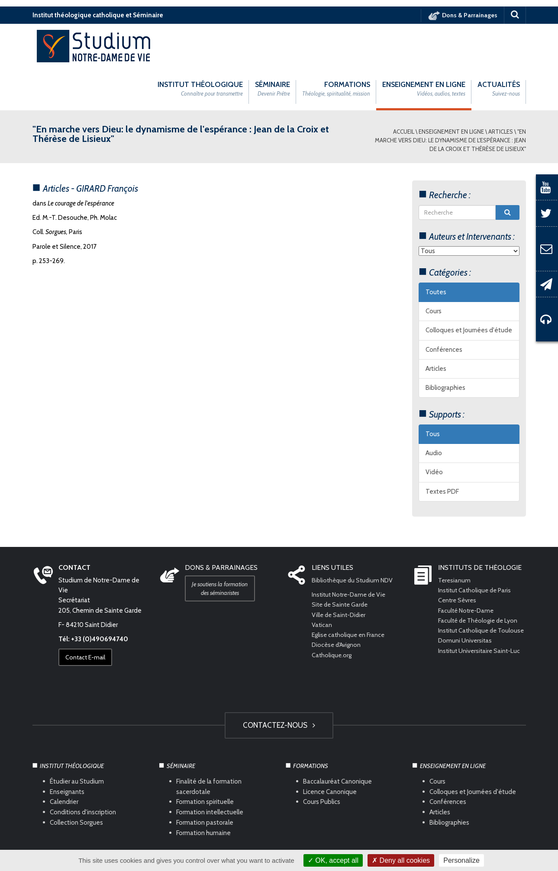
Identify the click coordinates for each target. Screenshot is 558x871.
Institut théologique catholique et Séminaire (97, 15)
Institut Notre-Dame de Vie (351, 552)
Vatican (322, 581)
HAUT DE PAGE (279, 822)
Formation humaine (203, 790)
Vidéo (434, 429)
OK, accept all (333, 860)
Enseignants (67, 748)
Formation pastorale (204, 780)
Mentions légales (199, 845)
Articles (500, 88)
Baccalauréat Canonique (337, 738)
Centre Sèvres (458, 557)
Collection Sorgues (76, 780)
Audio (434, 410)
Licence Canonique (330, 748)
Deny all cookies (401, 860)
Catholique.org (333, 612)
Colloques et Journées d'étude (469, 287)
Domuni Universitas (465, 607)
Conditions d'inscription (83, 769)
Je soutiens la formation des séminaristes (222, 545)
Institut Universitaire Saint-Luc (480, 617)
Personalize (461, 860)
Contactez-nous (279, 682)
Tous (433, 391)
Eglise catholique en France (350, 592)
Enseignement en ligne (451, 88)
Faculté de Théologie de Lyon (480, 577)
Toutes (436, 249)
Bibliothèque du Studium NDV (354, 537)
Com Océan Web (288, 845)
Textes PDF (442, 448)
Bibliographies (445, 345)
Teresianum (455, 537)
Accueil (403, 88)
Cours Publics (321, 759)
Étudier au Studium (77, 738)
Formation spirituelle (205, 759)
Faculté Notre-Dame (467, 567)
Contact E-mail (88, 614)
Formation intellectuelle (209, 769)
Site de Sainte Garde (341, 562)
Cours (434, 268)
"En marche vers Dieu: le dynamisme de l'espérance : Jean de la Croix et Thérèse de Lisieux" (450, 97)
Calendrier (64, 759)
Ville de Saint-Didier (341, 571)
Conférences (444, 306)
